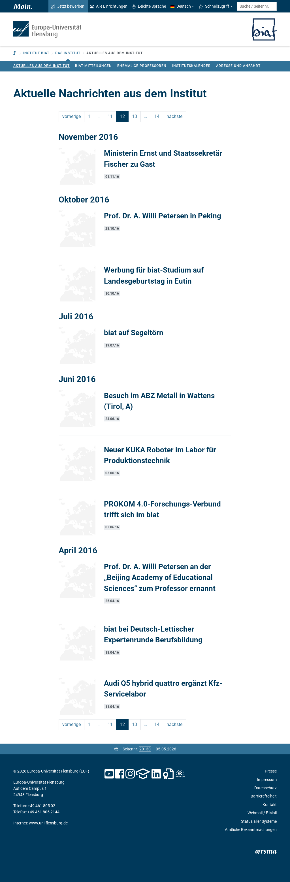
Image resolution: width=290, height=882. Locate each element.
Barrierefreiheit (264, 796)
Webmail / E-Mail (262, 813)
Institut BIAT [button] (36, 53)
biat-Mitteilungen (93, 66)
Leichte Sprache (149, 6)
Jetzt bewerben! (68, 6)
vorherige (71, 116)
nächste (174, 116)
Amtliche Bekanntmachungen (251, 829)
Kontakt (270, 804)
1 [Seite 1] (89, 116)
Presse (271, 771)
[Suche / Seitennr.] (257, 6)
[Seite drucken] (116, 749)
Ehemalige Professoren (142, 66)
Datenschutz (265, 788)
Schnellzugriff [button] (214, 6)
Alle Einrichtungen (108, 6)
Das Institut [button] (67, 53)
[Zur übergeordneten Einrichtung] (15, 53)
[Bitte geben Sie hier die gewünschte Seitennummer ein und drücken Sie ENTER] (145, 749)
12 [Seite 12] (122, 116)
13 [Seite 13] (134, 116)
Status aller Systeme (259, 821)
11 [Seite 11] (110, 116)
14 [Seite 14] (156, 116)
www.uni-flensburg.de (48, 823)
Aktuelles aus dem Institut (41, 66)
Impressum (267, 779)
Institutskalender (191, 66)
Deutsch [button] (180, 6)
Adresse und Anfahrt (238, 66)
